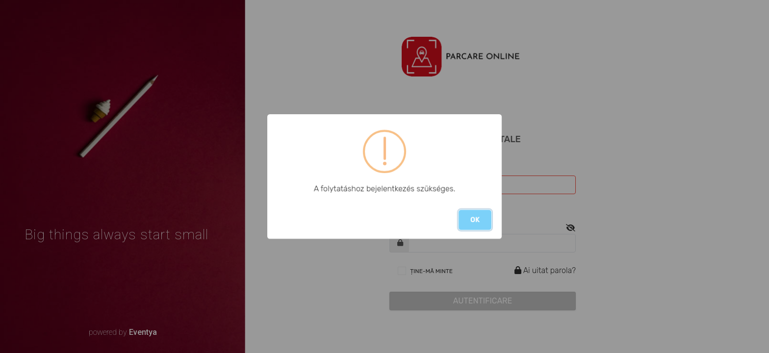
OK (475, 220)
